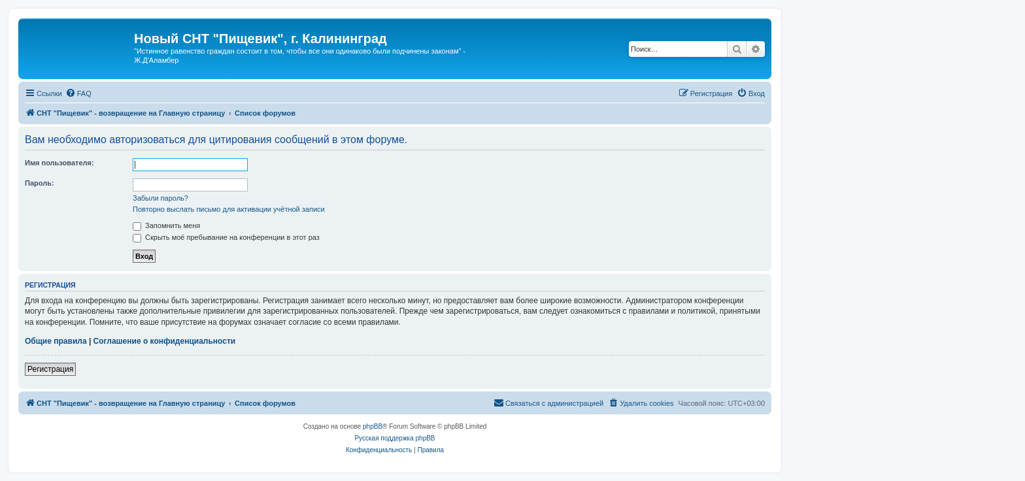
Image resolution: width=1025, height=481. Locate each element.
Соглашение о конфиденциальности (164, 341)
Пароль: (39, 183)
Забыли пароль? (160, 198)
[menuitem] (78, 93)
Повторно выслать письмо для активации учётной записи (229, 209)
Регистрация (50, 369)
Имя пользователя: (59, 163)
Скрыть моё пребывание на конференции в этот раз (226, 237)
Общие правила (56, 341)
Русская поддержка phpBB (394, 438)
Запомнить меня (166, 225)
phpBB (372, 426)
